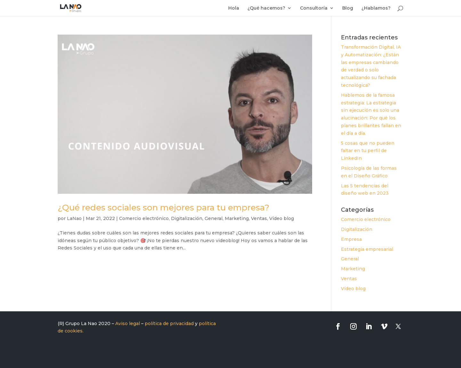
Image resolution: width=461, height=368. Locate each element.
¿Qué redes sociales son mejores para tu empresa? (163, 207)
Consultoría (314, 8)
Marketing (237, 218)
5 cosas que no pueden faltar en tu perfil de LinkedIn (367, 150)
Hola (233, 8)
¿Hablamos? (376, 8)
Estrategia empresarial (367, 249)
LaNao (74, 218)
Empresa (351, 239)
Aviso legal (127, 323)
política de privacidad (169, 323)
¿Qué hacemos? (266, 8)
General (213, 218)
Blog (347, 8)
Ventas (259, 218)
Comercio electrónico (144, 218)
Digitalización (186, 218)
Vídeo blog (281, 218)
